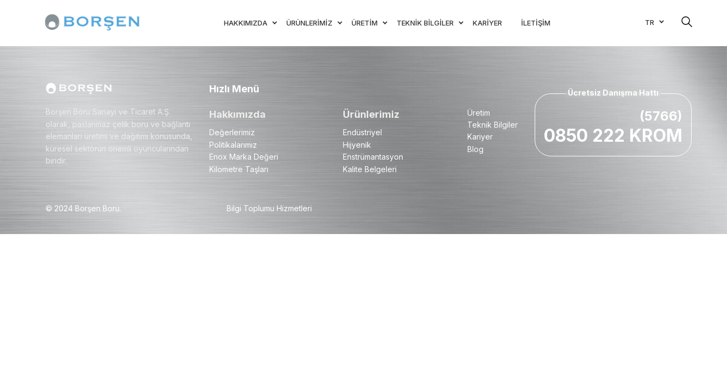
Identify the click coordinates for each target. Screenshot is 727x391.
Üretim (478, 112)
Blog (475, 149)
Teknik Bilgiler (492, 124)
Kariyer (480, 136)
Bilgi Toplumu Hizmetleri (269, 208)
